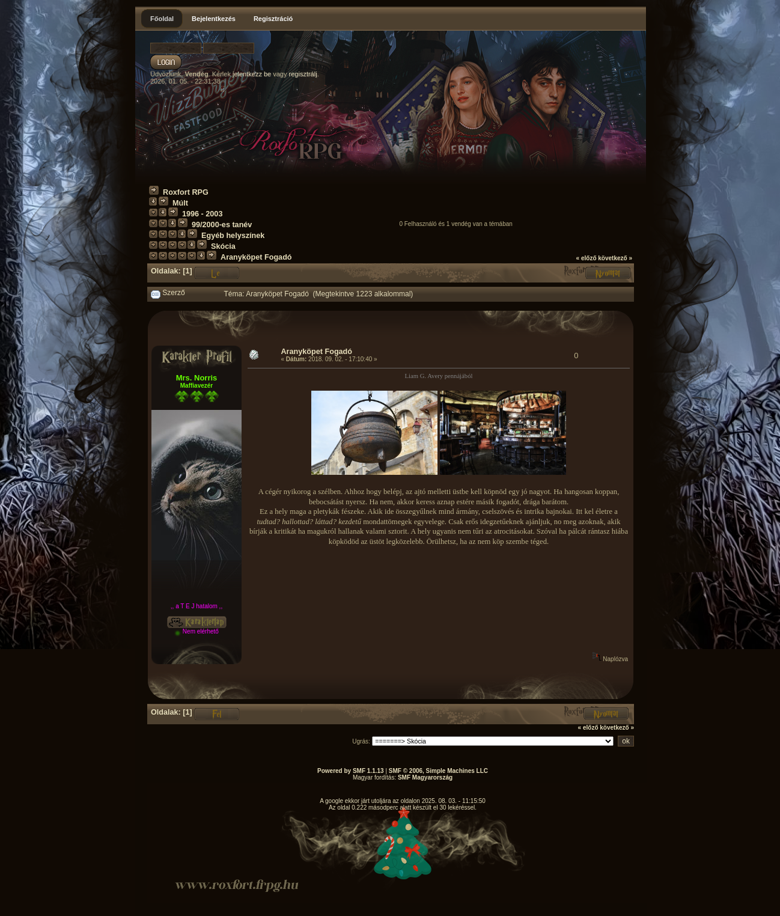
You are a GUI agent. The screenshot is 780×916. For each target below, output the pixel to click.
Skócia (223, 246)
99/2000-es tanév (222, 225)
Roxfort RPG (186, 192)
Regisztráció (273, 18)
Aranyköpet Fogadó (256, 257)
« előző (586, 258)
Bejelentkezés (214, 18)
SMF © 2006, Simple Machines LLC (438, 771)
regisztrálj (303, 74)
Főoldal (162, 18)
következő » (615, 258)
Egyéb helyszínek (232, 235)
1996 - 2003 (202, 214)
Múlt (180, 203)
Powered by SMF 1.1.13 (350, 771)
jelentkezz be (252, 74)
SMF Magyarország (425, 777)
